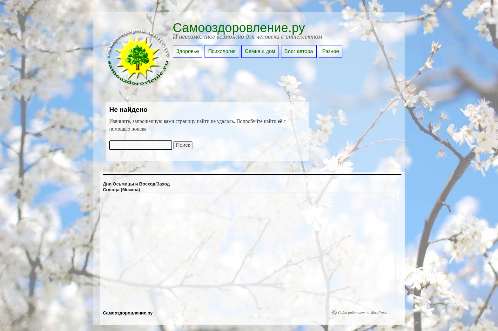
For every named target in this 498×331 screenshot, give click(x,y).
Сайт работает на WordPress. (363, 312)
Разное (330, 51)
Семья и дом (260, 51)
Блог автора (299, 51)
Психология (222, 51)
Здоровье (187, 51)
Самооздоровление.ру (239, 28)
